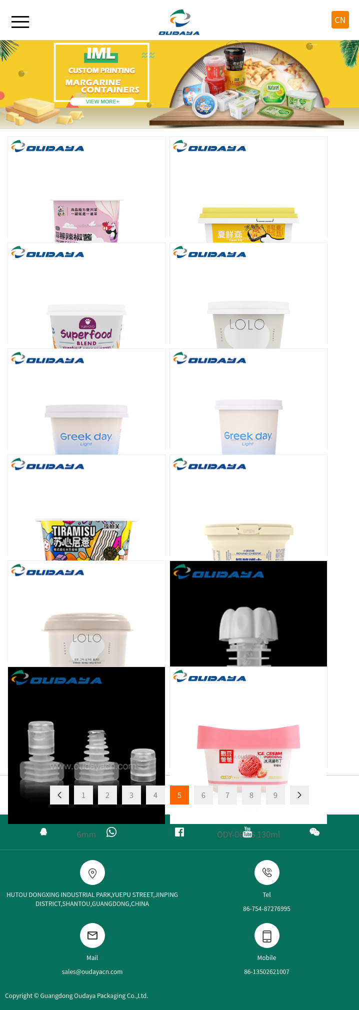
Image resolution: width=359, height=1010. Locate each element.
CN (340, 20)
